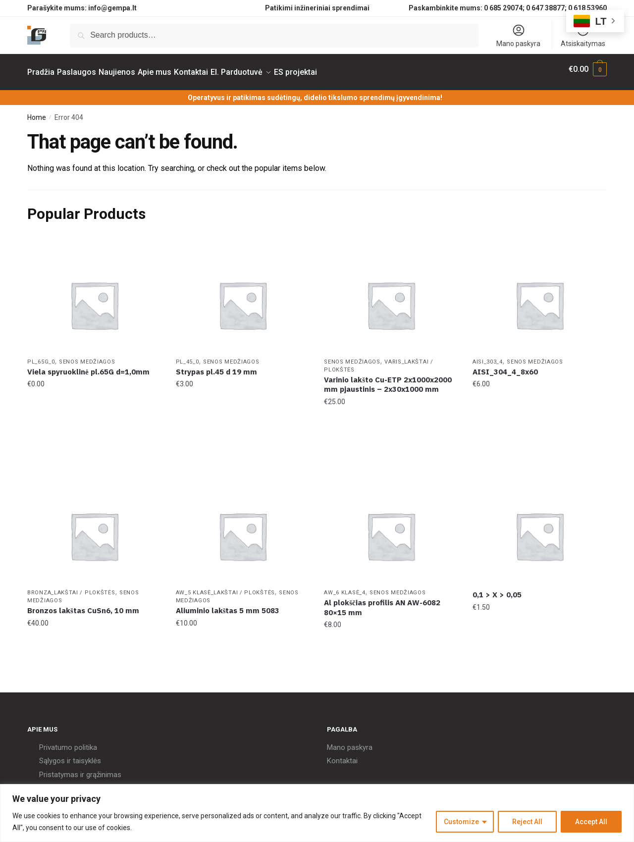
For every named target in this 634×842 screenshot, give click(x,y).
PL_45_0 (187, 356)
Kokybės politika (65, 782)
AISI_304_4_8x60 (505, 365)
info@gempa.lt (112, 8)
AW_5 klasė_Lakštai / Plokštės (225, 586)
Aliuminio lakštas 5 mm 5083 (228, 604)
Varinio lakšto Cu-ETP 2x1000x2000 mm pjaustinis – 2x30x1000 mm (388, 378)
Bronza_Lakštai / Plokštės (71, 586)
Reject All (527, 822)
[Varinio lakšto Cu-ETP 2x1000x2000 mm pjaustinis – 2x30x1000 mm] (391, 299)
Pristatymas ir (61, 768)
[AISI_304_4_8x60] (539, 299)
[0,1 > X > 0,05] (539, 530)
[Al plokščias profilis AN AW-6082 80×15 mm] (391, 530)
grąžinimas (103, 768)
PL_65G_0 (41, 356)
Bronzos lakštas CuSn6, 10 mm (83, 604)
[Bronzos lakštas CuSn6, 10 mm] (94, 530)
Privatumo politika (68, 741)
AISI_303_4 (488, 356)
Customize (461, 822)
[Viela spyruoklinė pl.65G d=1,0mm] (94, 299)
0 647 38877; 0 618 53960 (566, 8)
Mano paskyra (518, 35)
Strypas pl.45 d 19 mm (216, 365)
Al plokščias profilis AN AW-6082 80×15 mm (382, 601)
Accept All (591, 822)
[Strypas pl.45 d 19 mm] (243, 299)
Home (36, 111)
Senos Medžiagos (87, 356)
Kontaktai (342, 754)
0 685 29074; (504, 8)
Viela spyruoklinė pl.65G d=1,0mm (88, 365)
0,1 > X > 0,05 (497, 588)
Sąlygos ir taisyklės (70, 754)
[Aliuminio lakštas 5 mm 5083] (243, 530)
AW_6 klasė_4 (344, 586)
